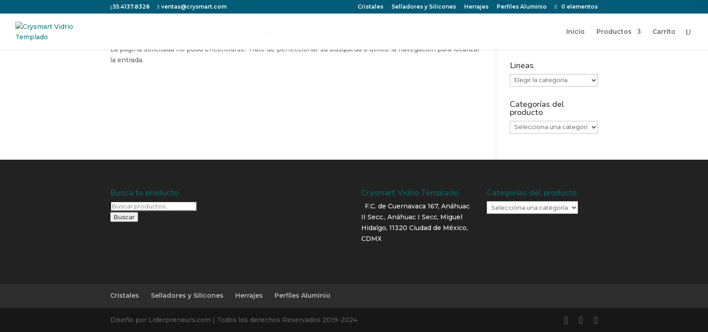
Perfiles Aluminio (303, 295)
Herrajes (249, 295)
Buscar (124, 217)
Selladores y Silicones (187, 295)
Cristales (124, 295)
